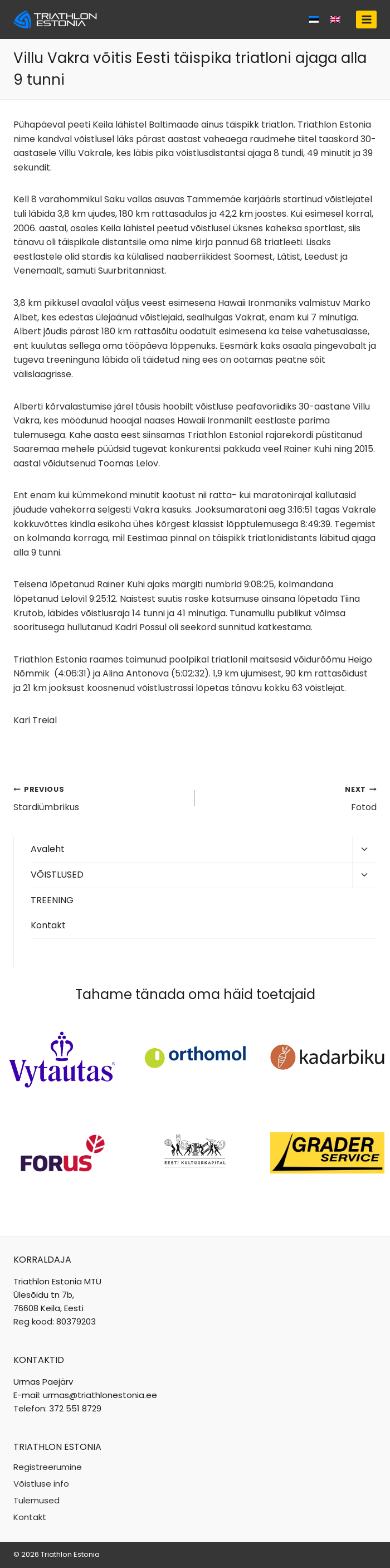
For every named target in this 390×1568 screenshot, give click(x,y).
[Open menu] (366, 19)
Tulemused (36, 1500)
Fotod (290, 798)
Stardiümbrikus (99, 798)
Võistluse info (41, 1483)
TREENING (52, 900)
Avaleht (48, 849)
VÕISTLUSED (57, 874)
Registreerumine (47, 1467)
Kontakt (48, 925)
